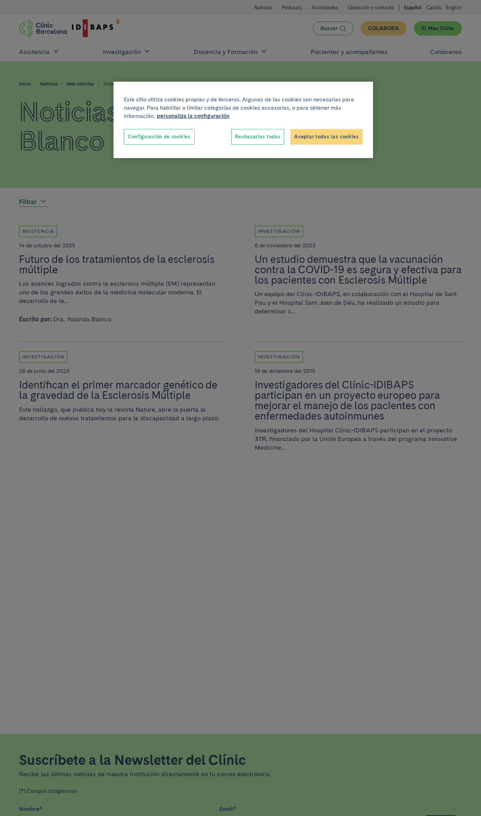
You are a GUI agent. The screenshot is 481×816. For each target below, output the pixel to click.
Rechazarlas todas (257, 136)
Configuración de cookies (159, 136)
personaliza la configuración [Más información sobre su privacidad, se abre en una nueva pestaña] (193, 116)
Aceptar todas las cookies (326, 136)
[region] (243, 120)
